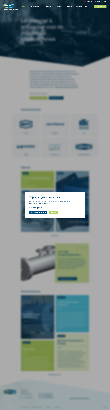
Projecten (59, 6)
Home (23, 6)
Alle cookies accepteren (38, 212)
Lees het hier (49, 203)
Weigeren (53, 212)
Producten (47, 6)
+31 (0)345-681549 (100, 6)
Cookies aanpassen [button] (35, 208)
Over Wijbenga (34, 6)
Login (105, 1)
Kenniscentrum (81, 6)
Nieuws (69, 6)
